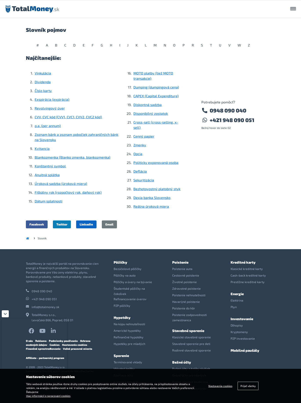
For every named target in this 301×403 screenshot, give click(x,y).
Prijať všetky (248, 385)
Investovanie (242, 319)
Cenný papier (143, 136)
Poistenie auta (182, 269)
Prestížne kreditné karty (248, 282)
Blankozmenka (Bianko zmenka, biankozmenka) (72, 157)
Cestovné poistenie (185, 275)
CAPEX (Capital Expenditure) (156, 96)
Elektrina (237, 300)
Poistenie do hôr (183, 308)
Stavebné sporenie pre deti (191, 344)
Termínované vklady (128, 362)
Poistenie (180, 262)
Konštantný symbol (50, 166)
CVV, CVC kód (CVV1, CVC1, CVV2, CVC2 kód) (68, 117)
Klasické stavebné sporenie (191, 337)
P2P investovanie (243, 338)
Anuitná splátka (47, 175)
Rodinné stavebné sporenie (191, 350)
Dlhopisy (237, 325)
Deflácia (140, 171)
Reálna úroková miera (151, 206)
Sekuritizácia (143, 180)
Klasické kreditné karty (247, 269)
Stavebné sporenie (188, 330)
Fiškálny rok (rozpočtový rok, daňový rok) (68, 192)
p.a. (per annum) (48, 126)
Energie (237, 294)
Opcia (137, 154)
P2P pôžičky (122, 305)
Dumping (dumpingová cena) (156, 87)
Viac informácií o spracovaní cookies (48, 395)
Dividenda (43, 82)
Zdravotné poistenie (186, 288)
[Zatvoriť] (5, 313)
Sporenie (121, 355)
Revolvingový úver (50, 108)
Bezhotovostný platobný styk (156, 189)
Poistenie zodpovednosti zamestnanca (189, 317)
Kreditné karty (243, 262)
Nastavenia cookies (74, 344)
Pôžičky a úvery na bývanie (133, 282)
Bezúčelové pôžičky (128, 269)
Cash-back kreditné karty (248, 275)
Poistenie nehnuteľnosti (189, 295)
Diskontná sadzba (147, 105)
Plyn (234, 307)
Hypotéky (122, 317)
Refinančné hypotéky (128, 337)
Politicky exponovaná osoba (155, 162)
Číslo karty (43, 91)
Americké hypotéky (127, 330)
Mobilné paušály (245, 350)
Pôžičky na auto (125, 275)
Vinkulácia (43, 73)
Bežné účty (181, 362)
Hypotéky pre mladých (129, 344)
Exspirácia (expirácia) (52, 99)
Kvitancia (42, 148)
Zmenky (139, 145)
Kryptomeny (239, 332)
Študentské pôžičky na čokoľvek (129, 291)
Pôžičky (120, 262)
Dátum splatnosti (48, 201)
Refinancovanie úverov (130, 299)
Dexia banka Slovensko (151, 197)
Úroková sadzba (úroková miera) (61, 183)
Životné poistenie (184, 282)
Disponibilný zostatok (150, 113)
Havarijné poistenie (186, 302)
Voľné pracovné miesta (77, 348)
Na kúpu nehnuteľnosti (129, 324)
